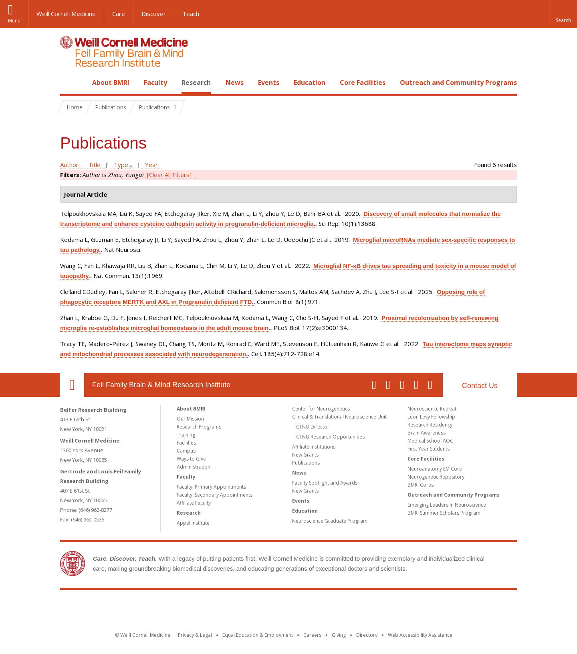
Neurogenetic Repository (436, 476)
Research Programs (199, 426)
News (235, 82)
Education (309, 82)
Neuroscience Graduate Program (329, 520)
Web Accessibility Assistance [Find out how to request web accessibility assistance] (420, 635)
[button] (563, 14)
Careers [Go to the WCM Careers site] (312, 635)
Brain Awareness (427, 432)
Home (69, 82)
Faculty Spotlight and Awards (324, 482)
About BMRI (110, 82)
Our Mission (190, 418)
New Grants (305, 454)
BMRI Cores (421, 484)
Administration (193, 466)
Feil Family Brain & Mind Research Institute (161, 385)
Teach (190, 14)
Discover (153, 14)
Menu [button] (14, 20)
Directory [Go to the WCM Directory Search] (366, 635)
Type (121, 165)
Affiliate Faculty (194, 502)
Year (151, 165)
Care (118, 14)
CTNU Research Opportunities (330, 436)
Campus (186, 450)
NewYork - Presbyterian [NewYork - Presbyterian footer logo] (355, 606)
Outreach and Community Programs (458, 82)
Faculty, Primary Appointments (211, 486)
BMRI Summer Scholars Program (444, 512)
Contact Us (480, 386)
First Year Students (429, 448)
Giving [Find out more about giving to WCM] (339, 635)
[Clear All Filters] (169, 175)
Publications (306, 462)
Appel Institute (193, 522)
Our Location (72, 385)
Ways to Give (191, 458)
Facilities (186, 442)
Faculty (155, 82)
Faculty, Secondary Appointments (214, 494)
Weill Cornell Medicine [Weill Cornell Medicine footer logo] (230, 606)
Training (186, 434)
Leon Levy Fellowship (431, 416)
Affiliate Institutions (313, 446)
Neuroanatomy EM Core (435, 468)
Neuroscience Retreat (432, 408)
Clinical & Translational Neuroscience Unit (339, 416)
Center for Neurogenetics (321, 408)
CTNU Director (312, 426)
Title (94, 165)
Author (69, 165)
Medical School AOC (430, 440)
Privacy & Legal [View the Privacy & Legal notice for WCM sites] (195, 635)
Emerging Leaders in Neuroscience (447, 504)
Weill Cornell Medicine (66, 14)
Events (268, 82)
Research (196, 82)
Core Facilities (362, 82)
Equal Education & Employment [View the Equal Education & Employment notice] (257, 635)
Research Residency (430, 424)
